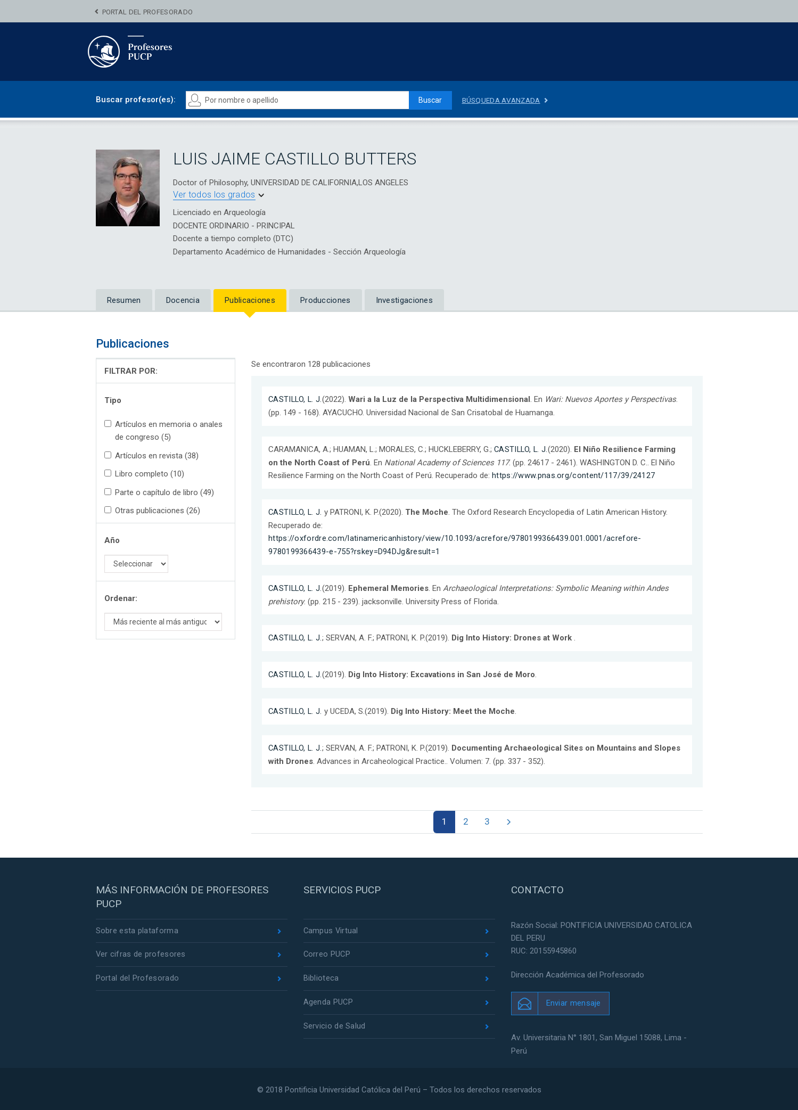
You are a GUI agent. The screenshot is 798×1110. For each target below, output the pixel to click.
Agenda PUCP (328, 1002)
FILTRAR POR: (131, 371)
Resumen (124, 300)
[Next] (510, 820)
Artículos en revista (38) (151, 456)
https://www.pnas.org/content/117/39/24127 (573, 475)
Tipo (112, 400)
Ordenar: (120, 598)
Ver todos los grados (214, 195)
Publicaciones (250, 300)
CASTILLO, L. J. (296, 399)
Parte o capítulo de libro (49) (159, 492)
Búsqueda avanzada (503, 100)
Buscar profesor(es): (136, 99)
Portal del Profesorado (147, 12)
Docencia (183, 300)
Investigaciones (404, 300)
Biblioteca (321, 978)
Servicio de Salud (334, 1026)
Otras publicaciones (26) (152, 510)
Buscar (429, 100)
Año (112, 540)
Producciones (325, 300)
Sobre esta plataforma (137, 929)
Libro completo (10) (144, 474)
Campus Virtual (331, 929)
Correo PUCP (327, 953)
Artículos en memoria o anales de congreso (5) (163, 431)
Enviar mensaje (573, 1002)
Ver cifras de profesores (141, 953)
